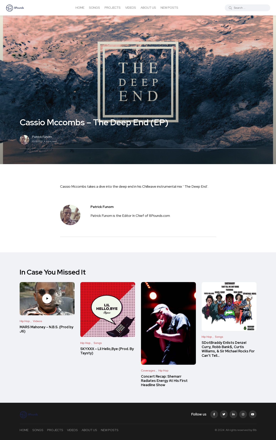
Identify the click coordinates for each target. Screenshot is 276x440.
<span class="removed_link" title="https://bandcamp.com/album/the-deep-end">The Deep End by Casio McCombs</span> (138, 178)
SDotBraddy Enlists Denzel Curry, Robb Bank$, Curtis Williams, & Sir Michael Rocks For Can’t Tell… (228, 349)
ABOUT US (148, 8)
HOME (80, 8)
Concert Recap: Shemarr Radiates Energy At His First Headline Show (164, 380)
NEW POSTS (169, 8)
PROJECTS (113, 8)
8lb (255, 430)
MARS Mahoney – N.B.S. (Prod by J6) (46, 329)
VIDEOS (130, 8)
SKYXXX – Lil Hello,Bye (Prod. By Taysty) (107, 351)
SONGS (94, 8)
